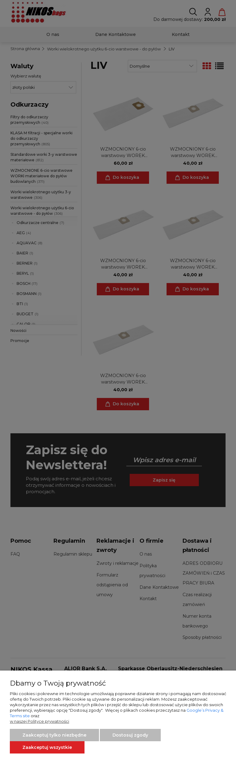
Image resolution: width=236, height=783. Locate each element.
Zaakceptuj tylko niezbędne (54, 735)
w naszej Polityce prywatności (39, 721)
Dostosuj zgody (130, 735)
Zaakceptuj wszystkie (47, 747)
